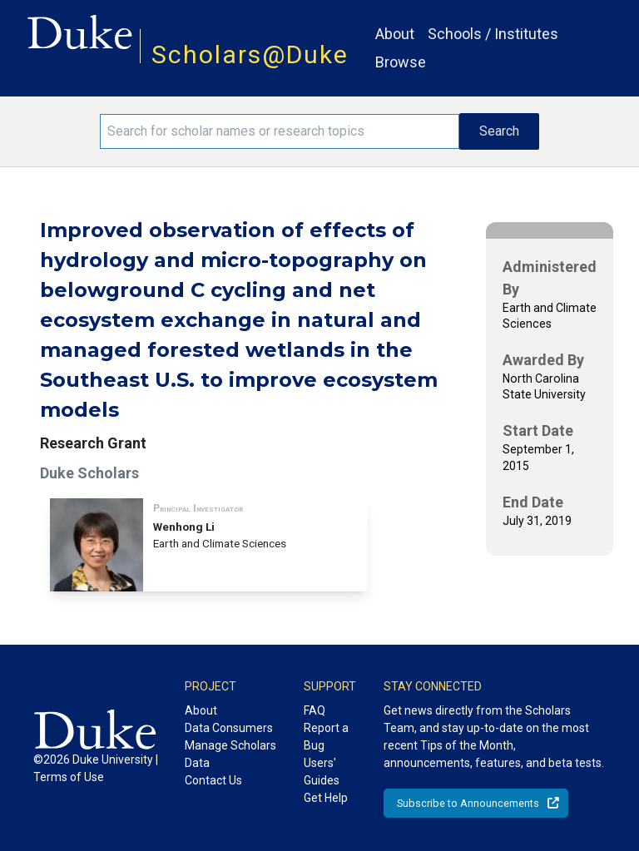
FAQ (314, 710)
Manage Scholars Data (230, 754)
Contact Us (213, 780)
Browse (400, 62)
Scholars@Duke (250, 54)
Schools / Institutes (493, 33)
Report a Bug (326, 736)
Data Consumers (229, 728)
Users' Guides (321, 771)
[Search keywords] (279, 131)
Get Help (326, 797)
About (394, 33)
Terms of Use (68, 777)
